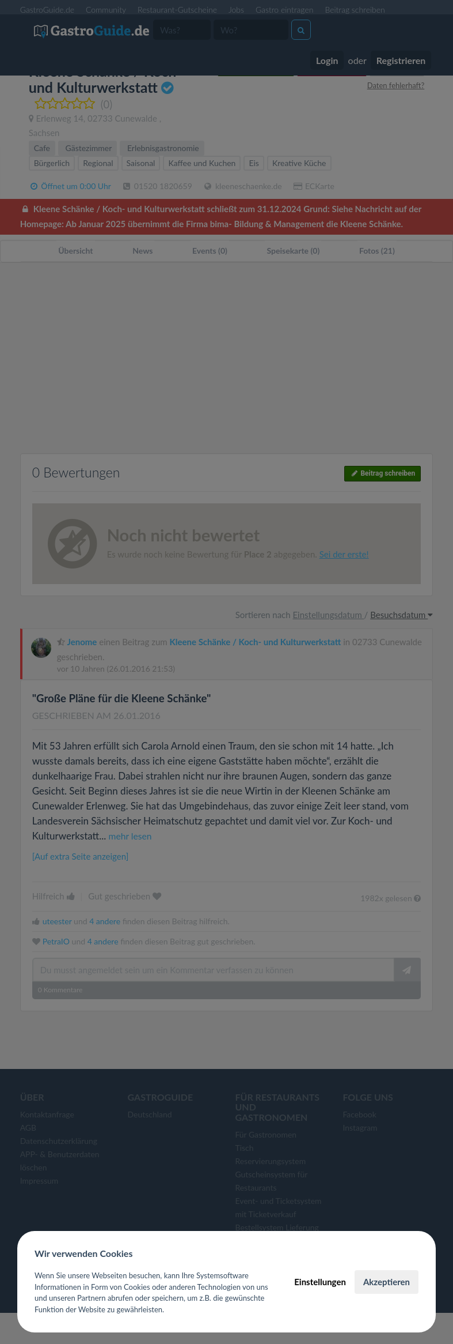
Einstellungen (320, 1282)
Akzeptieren (386, 1282)
